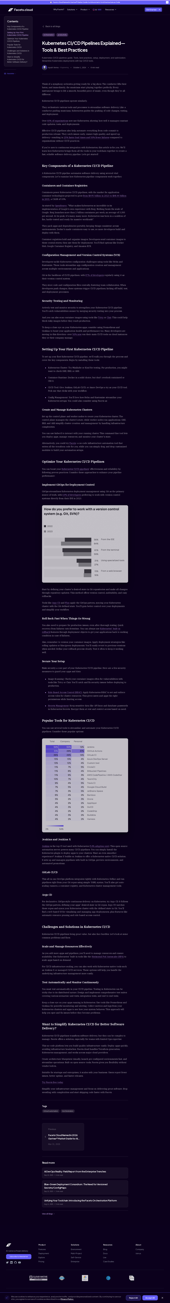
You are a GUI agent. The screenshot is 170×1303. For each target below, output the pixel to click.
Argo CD (56, 603)
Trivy (100, 317)
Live (104, 1257)
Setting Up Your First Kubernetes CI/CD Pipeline (17, 34)
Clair (109, 317)
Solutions (72, 9)
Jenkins (46, 846)
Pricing (41, 1261)
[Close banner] (167, 2)
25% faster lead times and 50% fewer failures (86, 137)
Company (140, 1249)
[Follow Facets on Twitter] (7, 1262)
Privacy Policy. (67, 1299)
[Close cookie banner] (162, 1297)
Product (85, 9)
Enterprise (75, 1261)
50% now (77, 334)
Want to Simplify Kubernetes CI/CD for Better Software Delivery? (17, 59)
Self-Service (76, 1257)
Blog (105, 1249)
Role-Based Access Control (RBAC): (65, 692)
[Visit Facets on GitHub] (15, 1262)
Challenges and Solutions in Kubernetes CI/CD (18, 52)
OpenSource (61, 205)
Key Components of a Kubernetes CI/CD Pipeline (17, 27)
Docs (105, 1253)
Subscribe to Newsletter (19, 1257)
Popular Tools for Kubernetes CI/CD (14, 46)
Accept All (150, 1298)
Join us (138, 1253)
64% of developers (72, 495)
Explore (41, 1257)
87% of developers (94, 275)
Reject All (133, 1298)
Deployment (43, 1253)
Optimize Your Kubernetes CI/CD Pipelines (17, 40)
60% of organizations (57, 120)
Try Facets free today (52, 1082)
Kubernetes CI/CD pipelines (75, 469)
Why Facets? (58, 9)
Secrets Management (58, 705)
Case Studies (108, 1261)
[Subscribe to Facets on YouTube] (19, 1262)
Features (42, 1249)
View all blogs (48, 1214)
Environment (76, 1249)
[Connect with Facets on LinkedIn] (11, 1262)
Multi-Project (76, 1253)
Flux (67, 603)
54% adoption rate (99, 846)
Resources (111, 9)
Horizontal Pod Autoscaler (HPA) (108, 956)
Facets (72, 443)
